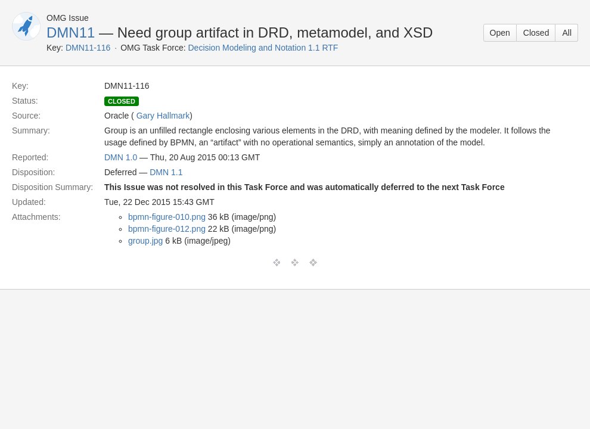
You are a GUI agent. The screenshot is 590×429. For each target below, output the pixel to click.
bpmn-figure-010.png (167, 217)
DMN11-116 (88, 47)
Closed (536, 33)
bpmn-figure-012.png (167, 229)
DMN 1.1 (166, 172)
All (567, 33)
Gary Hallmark (163, 115)
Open (500, 33)
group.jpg (145, 240)
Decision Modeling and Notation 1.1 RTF (263, 47)
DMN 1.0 (120, 157)
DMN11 (70, 32)
